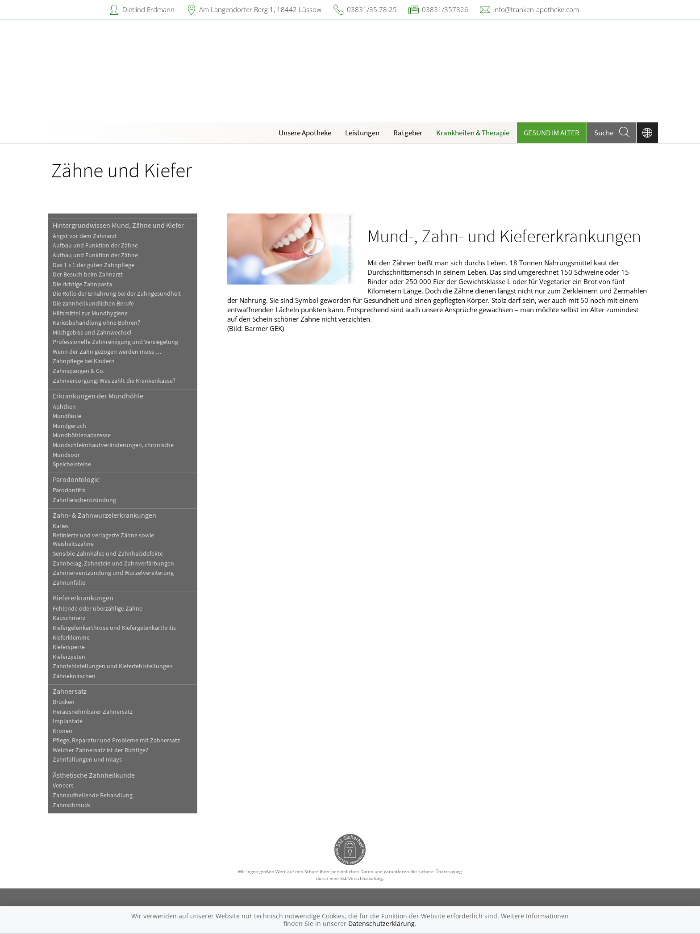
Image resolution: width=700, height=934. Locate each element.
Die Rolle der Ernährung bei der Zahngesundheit (117, 293)
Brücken (64, 702)
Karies (61, 526)
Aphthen (64, 406)
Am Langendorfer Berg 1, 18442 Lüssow (260, 9)
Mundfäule (67, 416)
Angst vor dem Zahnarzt (85, 236)
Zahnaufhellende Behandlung (93, 795)
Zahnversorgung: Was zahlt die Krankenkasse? (114, 381)
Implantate (68, 721)
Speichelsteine (72, 464)
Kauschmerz (69, 618)
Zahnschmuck (71, 805)
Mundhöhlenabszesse (82, 435)
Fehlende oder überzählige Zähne (97, 608)
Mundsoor (66, 455)
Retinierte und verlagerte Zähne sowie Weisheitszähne (103, 540)
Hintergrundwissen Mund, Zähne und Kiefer (118, 225)
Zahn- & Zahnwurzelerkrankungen (104, 515)
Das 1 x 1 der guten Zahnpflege (93, 265)
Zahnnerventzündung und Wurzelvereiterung (113, 573)
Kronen (62, 731)
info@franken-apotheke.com (536, 9)
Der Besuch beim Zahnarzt (88, 274)
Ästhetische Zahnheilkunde (94, 775)
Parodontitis (69, 490)
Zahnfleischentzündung (84, 500)
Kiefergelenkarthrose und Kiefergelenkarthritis (114, 628)
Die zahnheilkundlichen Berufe (93, 303)
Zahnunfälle (69, 582)
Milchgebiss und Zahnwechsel (92, 332)
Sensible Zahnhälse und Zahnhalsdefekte (108, 553)
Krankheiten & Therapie (472, 133)
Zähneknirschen (74, 676)
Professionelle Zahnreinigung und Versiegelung (115, 342)
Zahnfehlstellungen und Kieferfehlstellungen (113, 666)
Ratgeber (407, 133)
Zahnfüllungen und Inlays (87, 759)
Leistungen (362, 133)
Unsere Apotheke (305, 133)
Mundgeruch (69, 426)
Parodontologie (76, 479)
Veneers (63, 785)
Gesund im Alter (551, 133)
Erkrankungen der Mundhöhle (98, 395)
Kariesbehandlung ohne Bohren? (96, 323)
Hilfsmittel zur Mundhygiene (90, 313)
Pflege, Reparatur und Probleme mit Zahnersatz (116, 740)
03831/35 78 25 (372, 9)
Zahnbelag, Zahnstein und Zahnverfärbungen (113, 563)
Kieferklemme (71, 637)
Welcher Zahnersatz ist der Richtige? (100, 750)
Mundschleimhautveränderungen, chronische (113, 445)
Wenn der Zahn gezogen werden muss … (107, 352)
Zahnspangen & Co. (78, 371)
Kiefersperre (69, 647)
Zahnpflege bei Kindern (84, 361)
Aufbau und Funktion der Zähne (95, 245)
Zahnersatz (70, 691)
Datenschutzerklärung (381, 923)
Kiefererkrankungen (83, 597)
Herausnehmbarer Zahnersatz (93, 712)
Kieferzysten (69, 657)
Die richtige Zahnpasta (82, 284)
